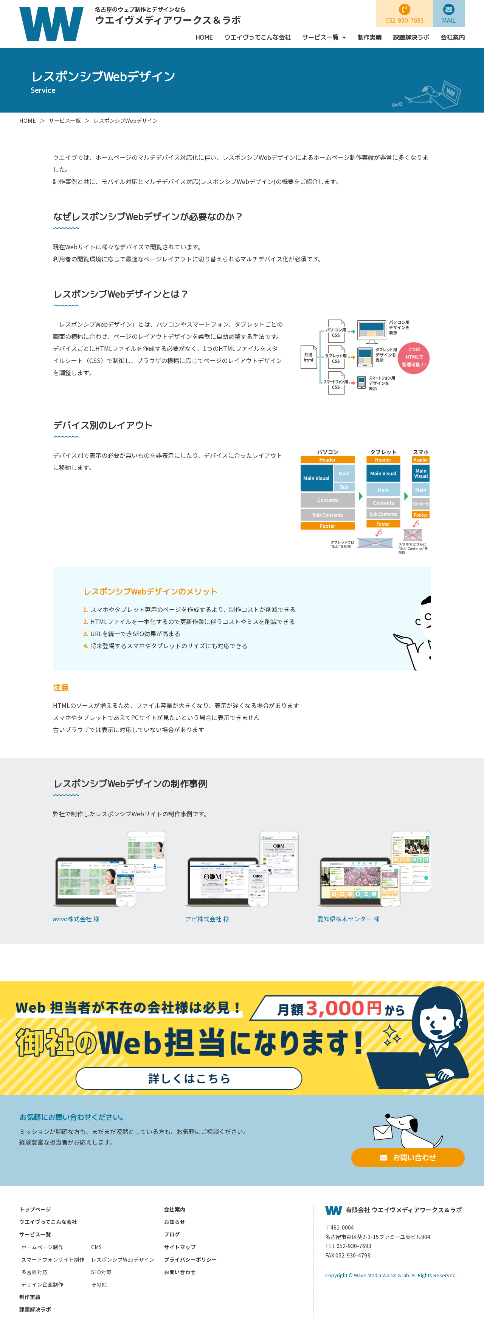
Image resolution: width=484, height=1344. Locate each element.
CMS (96, 1247)
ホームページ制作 (42, 1247)
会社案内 (453, 37)
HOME (204, 37)
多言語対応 (34, 1272)
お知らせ (174, 1221)
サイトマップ (180, 1247)
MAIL (449, 14)
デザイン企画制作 (42, 1284)
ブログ (172, 1234)
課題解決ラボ (411, 37)
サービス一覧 (324, 37)
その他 (99, 1284)
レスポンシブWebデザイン (123, 1259)
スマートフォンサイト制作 (53, 1259)
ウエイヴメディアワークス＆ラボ (168, 16)
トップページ (35, 1209)
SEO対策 (101, 1272)
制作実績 (369, 37)
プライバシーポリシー (190, 1259)
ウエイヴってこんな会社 (257, 37)
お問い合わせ (408, 1157)
